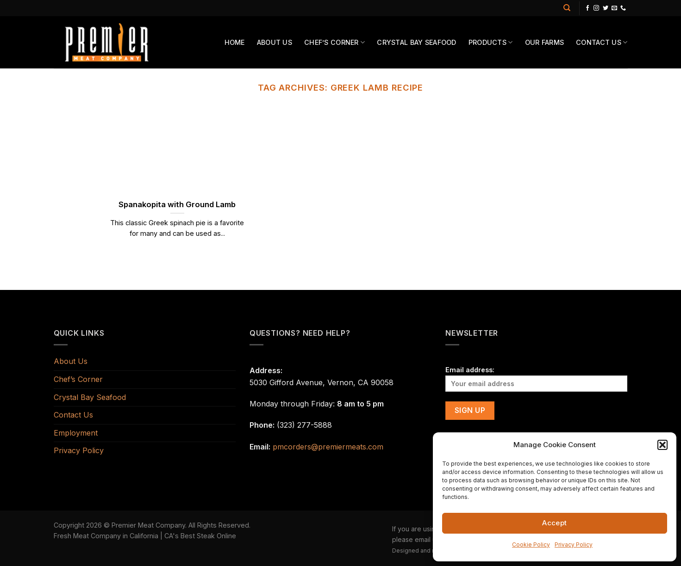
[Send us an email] (614, 8)
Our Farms (544, 42)
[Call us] (623, 8)
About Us (274, 42)
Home (235, 42)
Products (491, 42)
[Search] (566, 7)
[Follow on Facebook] (587, 8)
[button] (662, 444)
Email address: (536, 378)
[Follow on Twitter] (605, 8)
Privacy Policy (574, 544)
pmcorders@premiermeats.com (328, 446)
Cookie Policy (531, 544)
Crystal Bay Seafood (416, 42)
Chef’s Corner (334, 42)
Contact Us (601, 42)
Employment (76, 432)
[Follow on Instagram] (596, 8)
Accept (554, 522)
